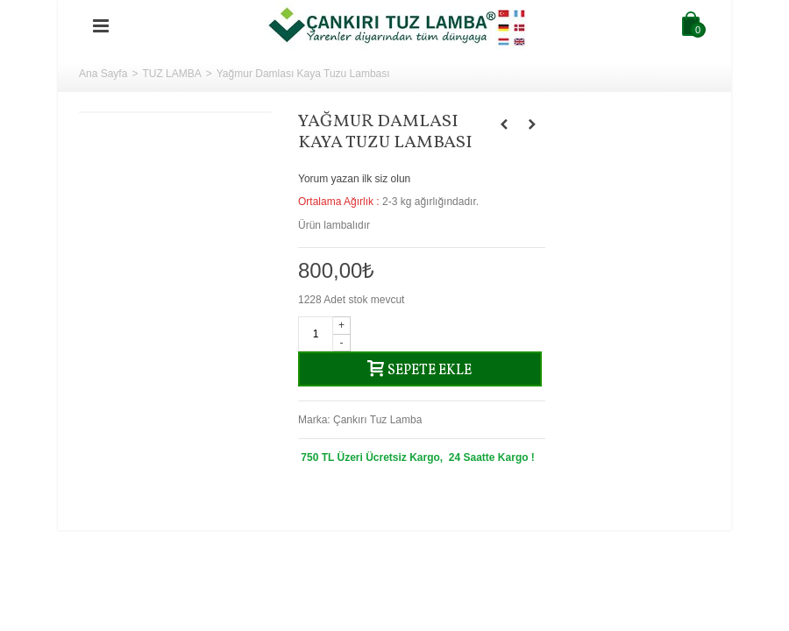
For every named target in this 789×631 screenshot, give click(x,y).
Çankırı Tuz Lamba (377, 420)
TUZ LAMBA (171, 73)
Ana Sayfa (103, 73)
